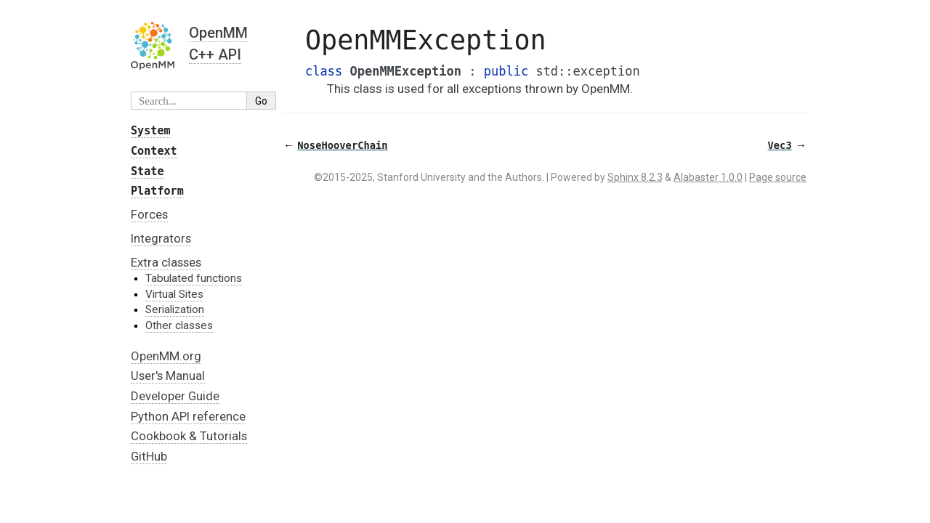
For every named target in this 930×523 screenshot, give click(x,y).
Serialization (174, 309)
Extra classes (166, 262)
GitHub (149, 456)
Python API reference (188, 416)
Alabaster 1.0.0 (708, 177)
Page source (777, 177)
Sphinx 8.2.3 (635, 177)
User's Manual (168, 375)
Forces (149, 214)
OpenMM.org (166, 356)
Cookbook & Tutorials (189, 436)
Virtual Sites (174, 294)
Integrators (161, 238)
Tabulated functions (193, 278)
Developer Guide (175, 396)
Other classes (179, 325)
